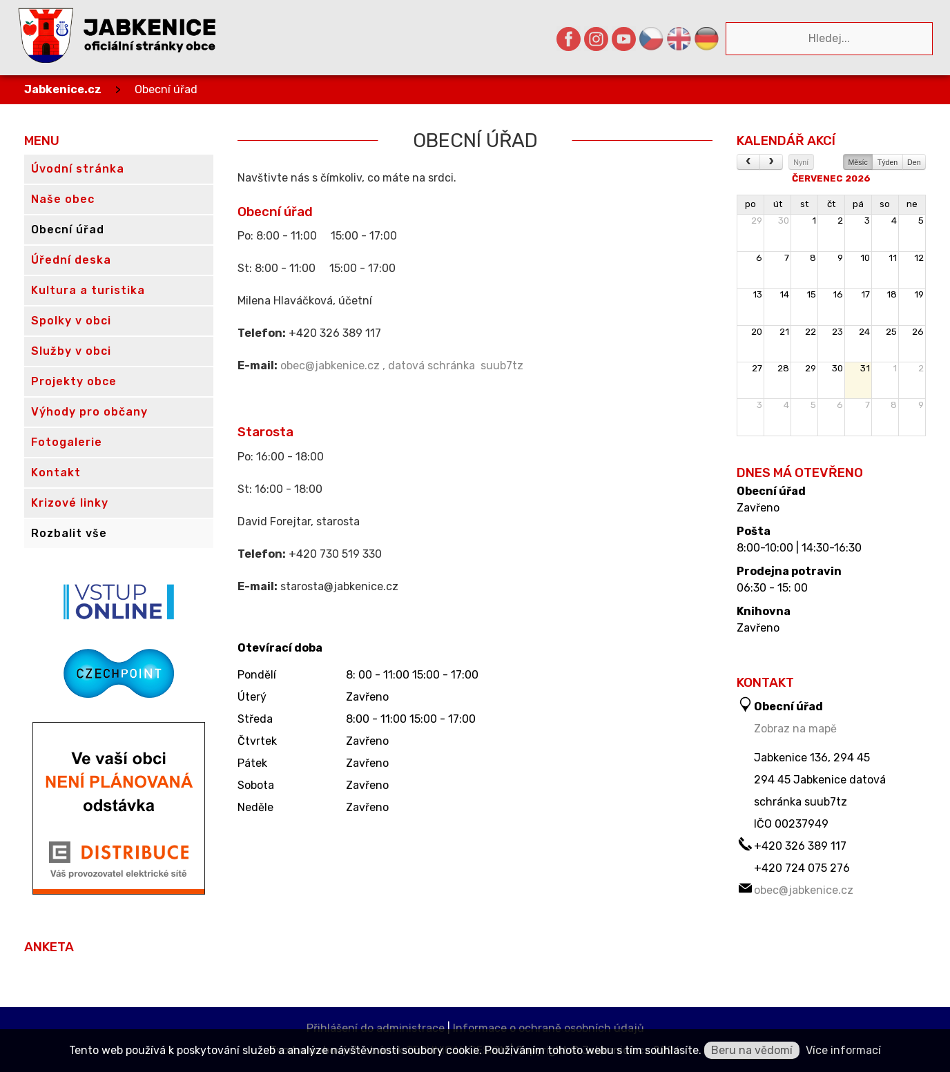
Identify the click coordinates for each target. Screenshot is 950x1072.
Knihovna (764, 611)
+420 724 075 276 (802, 868)
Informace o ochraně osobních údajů (548, 1028)
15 (811, 294)
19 (919, 294)
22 (810, 332)
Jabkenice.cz (62, 89)
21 (784, 332)
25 (891, 332)
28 (783, 368)
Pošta (753, 531)
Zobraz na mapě (795, 728)
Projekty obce (74, 381)
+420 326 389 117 (800, 845)
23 (837, 332)
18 (891, 294)
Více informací (843, 1050)
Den (914, 162)
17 (865, 294)
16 (838, 294)
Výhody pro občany (89, 411)
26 (918, 332)
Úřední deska (71, 259)
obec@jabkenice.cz (803, 890)
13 (757, 294)
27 (757, 368)
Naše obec (63, 199)
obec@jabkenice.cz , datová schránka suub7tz (401, 365)
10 (865, 258)
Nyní (800, 162)
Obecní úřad (166, 89)
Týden (888, 162)
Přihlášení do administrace (376, 1028)
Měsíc (857, 162)
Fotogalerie (66, 442)
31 (865, 368)
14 (784, 294)
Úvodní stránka (77, 168)
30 (783, 220)
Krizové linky (69, 502)
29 (756, 220)
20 (756, 332)
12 (919, 258)
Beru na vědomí (752, 1050)
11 (893, 258)
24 (864, 332)
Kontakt (56, 472)
